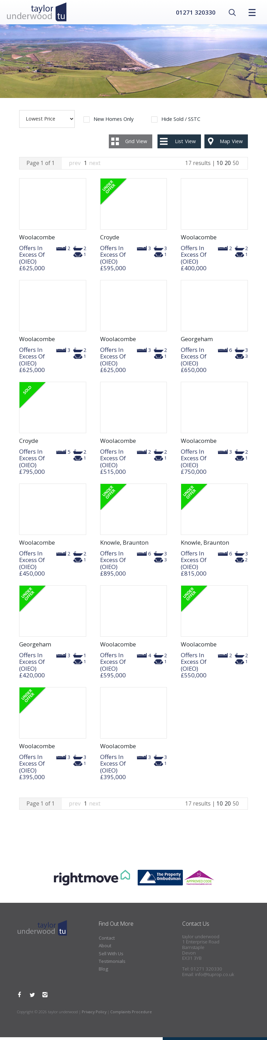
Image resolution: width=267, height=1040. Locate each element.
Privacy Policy (94, 1014)
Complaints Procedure (131, 1014)
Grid (136, 144)
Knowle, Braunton (124, 545)
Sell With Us (111, 956)
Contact (107, 941)
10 (220, 166)
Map (231, 144)
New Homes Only (114, 122)
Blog (103, 972)
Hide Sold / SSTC (180, 122)
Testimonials (112, 964)
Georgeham (197, 342)
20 (228, 166)
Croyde (109, 240)
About (105, 948)
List (185, 144)
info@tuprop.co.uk (214, 977)
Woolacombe (37, 240)
